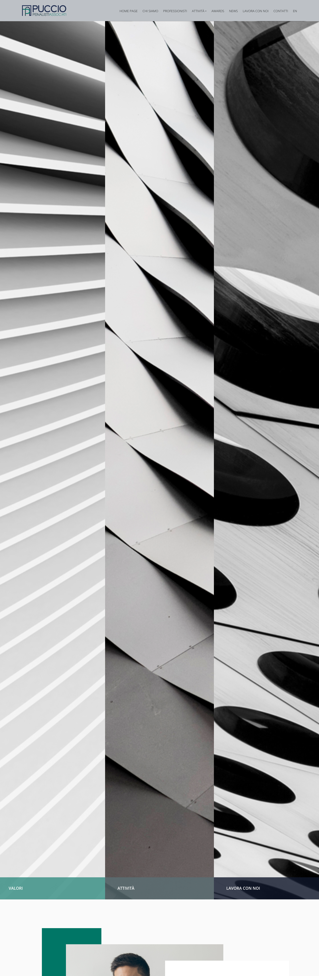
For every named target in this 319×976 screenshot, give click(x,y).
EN (295, 11)
